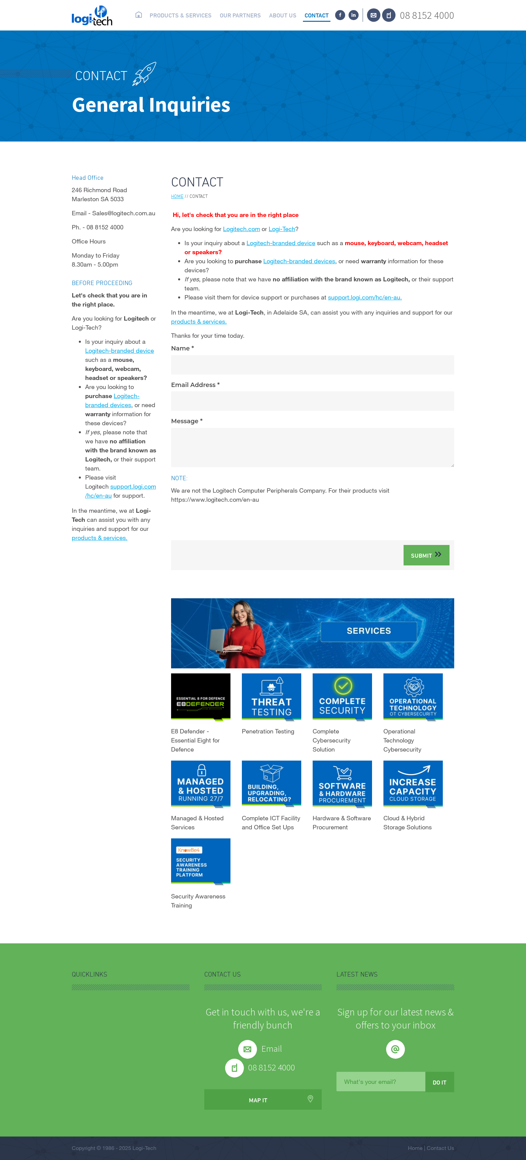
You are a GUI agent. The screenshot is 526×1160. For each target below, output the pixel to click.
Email (271, 1048)
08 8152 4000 (427, 14)
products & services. (199, 321)
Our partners (240, 15)
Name (181, 348)
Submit (421, 555)
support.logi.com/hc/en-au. (365, 297)
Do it (439, 1082)
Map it (258, 1100)
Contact (317, 15)
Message (185, 421)
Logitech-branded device (281, 242)
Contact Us (440, 1148)
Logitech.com (241, 228)
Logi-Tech (282, 228)
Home (138, 14)
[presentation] (222, 522)
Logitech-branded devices (299, 261)
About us (283, 15)
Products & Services (181, 15)
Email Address (194, 385)
